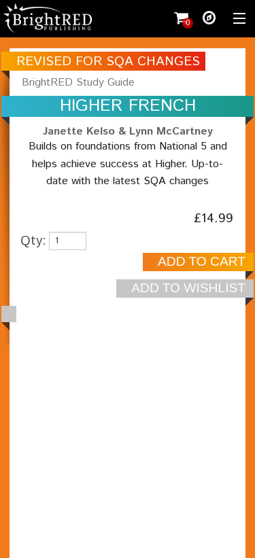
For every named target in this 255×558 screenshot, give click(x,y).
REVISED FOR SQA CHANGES (108, 61)
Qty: (33, 241)
